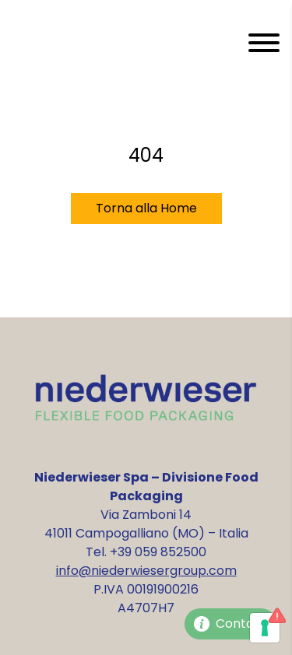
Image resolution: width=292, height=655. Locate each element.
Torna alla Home (146, 208)
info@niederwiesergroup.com (146, 571)
